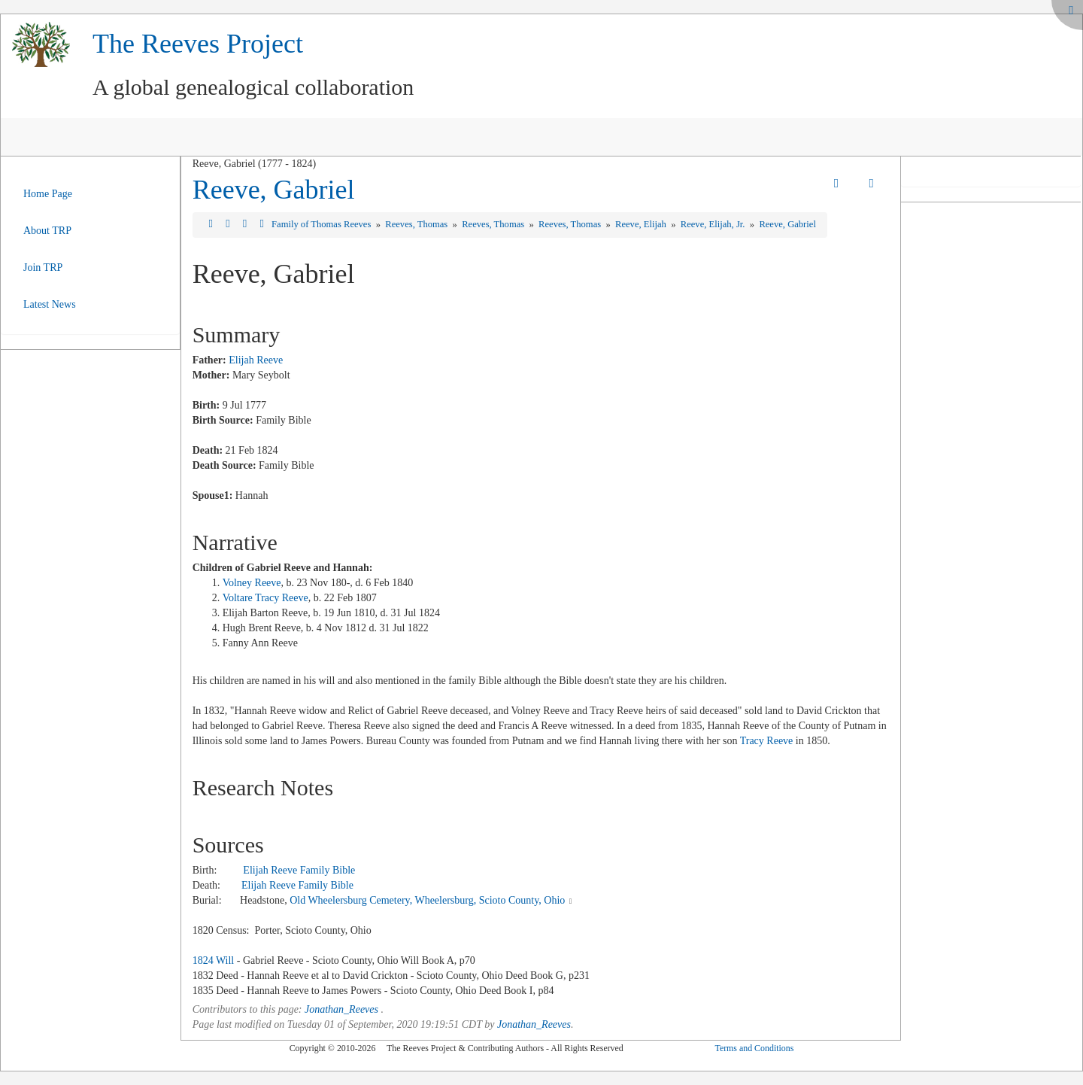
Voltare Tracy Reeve (265, 597)
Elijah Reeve (256, 360)
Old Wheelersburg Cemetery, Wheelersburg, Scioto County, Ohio (427, 900)
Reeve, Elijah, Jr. (714, 224)
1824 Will (214, 960)
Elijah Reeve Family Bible (299, 870)
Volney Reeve (252, 582)
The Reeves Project (198, 44)
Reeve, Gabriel (274, 190)
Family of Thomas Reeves (322, 224)
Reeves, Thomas (417, 224)
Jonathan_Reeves (341, 1009)
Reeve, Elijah (642, 224)
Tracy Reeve (766, 740)
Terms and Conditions (753, 1048)
